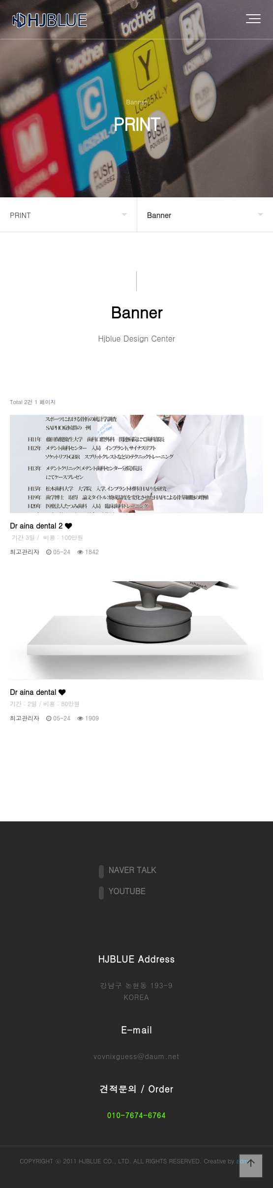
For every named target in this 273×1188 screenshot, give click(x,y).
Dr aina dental (37, 692)
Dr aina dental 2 (41, 526)
